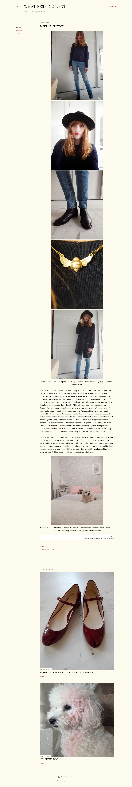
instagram (52, 431)
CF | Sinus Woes (50, 759)
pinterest (111, 538)
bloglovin (87, 538)
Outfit (18, 34)
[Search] (112, 6)
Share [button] (18, 22)
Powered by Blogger (66, 776)
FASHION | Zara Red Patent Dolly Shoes (66, 672)
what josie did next (45, 6)
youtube (104, 538)
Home (26, 12)
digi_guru (72, 781)
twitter (93, 538)
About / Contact (37, 12)
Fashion (19, 31)
